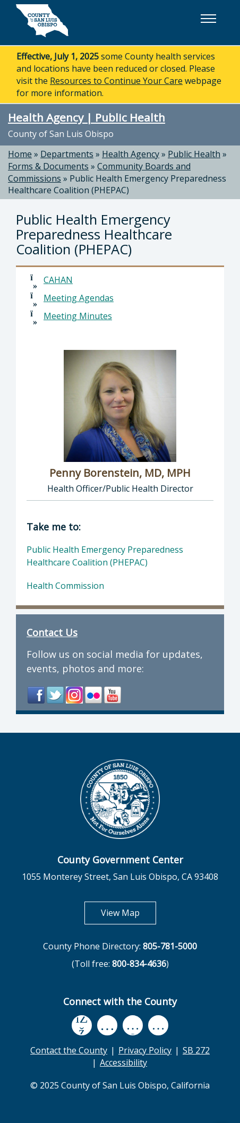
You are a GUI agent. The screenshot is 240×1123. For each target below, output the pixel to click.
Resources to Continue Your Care (116, 81)
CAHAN (58, 280)
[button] (208, 19)
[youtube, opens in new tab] (107, 1025)
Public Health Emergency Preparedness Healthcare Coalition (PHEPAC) (117, 184)
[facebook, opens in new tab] (81, 1025)
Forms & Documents (48, 166)
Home (20, 154)
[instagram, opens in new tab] (158, 1025)
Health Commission (65, 585)
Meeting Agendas (79, 298)
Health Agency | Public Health (86, 117)
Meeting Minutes (78, 316)
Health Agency (130, 154)
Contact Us (52, 632)
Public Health (194, 154)
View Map (128, 912)
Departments (66, 154)
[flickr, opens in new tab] (132, 1025)
